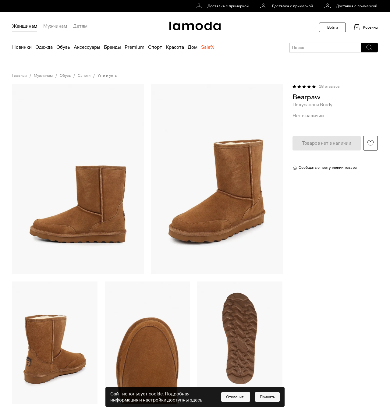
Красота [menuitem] (175, 47)
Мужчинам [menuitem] (55, 26)
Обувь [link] (65, 75)
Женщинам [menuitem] (24, 26)
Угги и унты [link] (108, 75)
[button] (369, 47)
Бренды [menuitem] (112, 47)
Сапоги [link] (84, 75)
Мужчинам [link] (43, 75)
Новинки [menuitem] (22, 47)
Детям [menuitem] (80, 26)
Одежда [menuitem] (44, 47)
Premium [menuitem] (134, 47)
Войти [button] (332, 27)
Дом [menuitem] (192, 47)
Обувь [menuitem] (63, 47)
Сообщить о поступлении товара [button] (328, 167)
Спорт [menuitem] (155, 47)
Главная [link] (19, 75)
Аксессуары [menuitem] (87, 47)
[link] (223, 6)
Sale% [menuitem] (207, 47)
